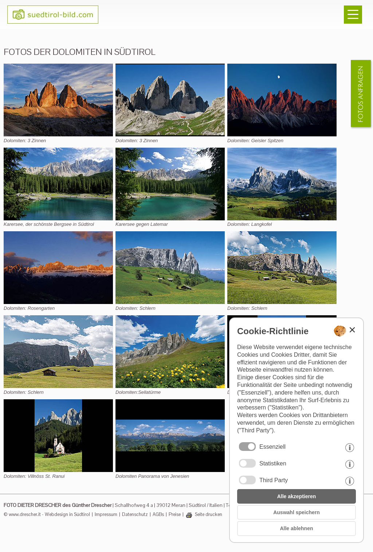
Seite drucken (208, 514)
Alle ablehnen (296, 528)
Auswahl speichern (296, 512)
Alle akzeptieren (296, 496)
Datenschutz (135, 514)
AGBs (158, 514)
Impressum (106, 514)
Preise (175, 514)
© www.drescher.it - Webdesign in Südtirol (47, 514)
